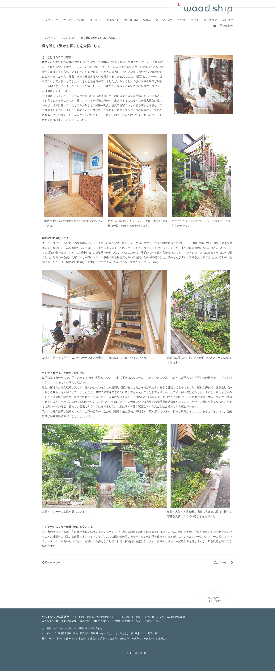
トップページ (50, 20)
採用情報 (82, 628)
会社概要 (227, 20)
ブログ (195, 20)
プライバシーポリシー (64, 628)
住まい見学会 (106, 633)
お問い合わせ (223, 25)
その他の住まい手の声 (213, 599)
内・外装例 (131, 20)
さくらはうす (164, 20)
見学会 (147, 20)
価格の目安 (112, 20)
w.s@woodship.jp (176, 617)
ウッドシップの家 (74, 20)
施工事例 (95, 20)
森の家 (181, 20)
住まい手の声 (68, 38)
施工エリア (210, 20)
